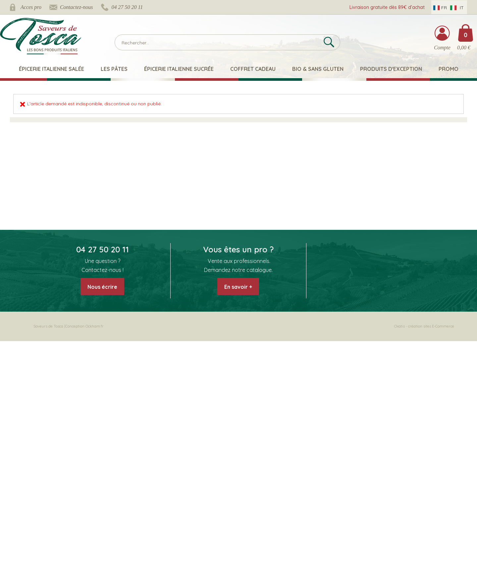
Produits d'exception (391, 69)
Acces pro (31, 7)
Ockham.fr (94, 326)
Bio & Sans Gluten (318, 69)
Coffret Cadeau (253, 69)
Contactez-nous (76, 7)
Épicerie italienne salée (51, 69)
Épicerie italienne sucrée (179, 69)
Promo (448, 69)
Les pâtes (114, 69)
